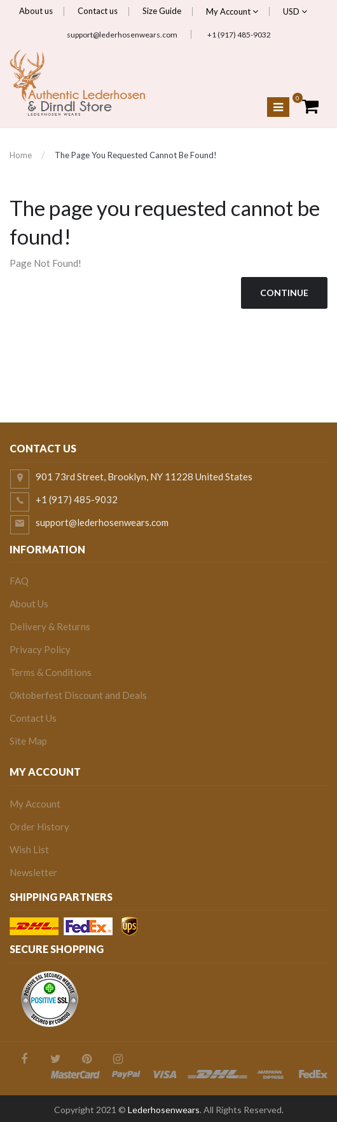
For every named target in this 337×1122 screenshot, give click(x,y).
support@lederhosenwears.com (122, 34)
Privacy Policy (40, 649)
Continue (284, 292)
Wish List (29, 849)
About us (36, 11)
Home (21, 155)
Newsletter (33, 872)
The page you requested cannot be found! (136, 155)
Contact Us (33, 718)
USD (295, 11)
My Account (232, 11)
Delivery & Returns (50, 626)
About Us (29, 603)
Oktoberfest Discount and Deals (78, 695)
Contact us (98, 11)
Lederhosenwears (164, 1109)
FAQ (19, 580)
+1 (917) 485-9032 (239, 34)
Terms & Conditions (51, 672)
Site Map (28, 741)
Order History (39, 826)
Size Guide (161, 11)
